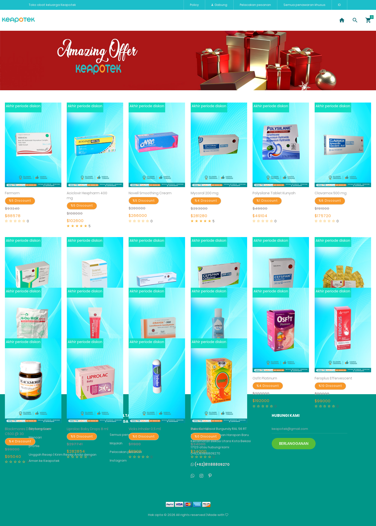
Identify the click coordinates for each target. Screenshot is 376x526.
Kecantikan (101, 20)
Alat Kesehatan (176, 20)
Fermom (12, 193)
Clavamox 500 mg (331, 193)
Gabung (219, 5)
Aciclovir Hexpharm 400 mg (87, 196)
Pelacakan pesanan (255, 5)
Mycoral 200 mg (204, 193)
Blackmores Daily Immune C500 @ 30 (27, 431)
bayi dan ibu (230, 20)
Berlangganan (294, 443)
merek (204, 20)
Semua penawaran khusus (304, 5)
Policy (194, 5)
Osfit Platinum (265, 378)
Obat (77, 20)
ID (339, 5)
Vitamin (127, 20)
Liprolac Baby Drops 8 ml (87, 428)
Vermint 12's (201, 428)
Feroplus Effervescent (333, 378)
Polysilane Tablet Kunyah (274, 193)
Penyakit (56, 20)
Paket (149, 20)
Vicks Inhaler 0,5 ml (145, 428)
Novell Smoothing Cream (150, 193)
